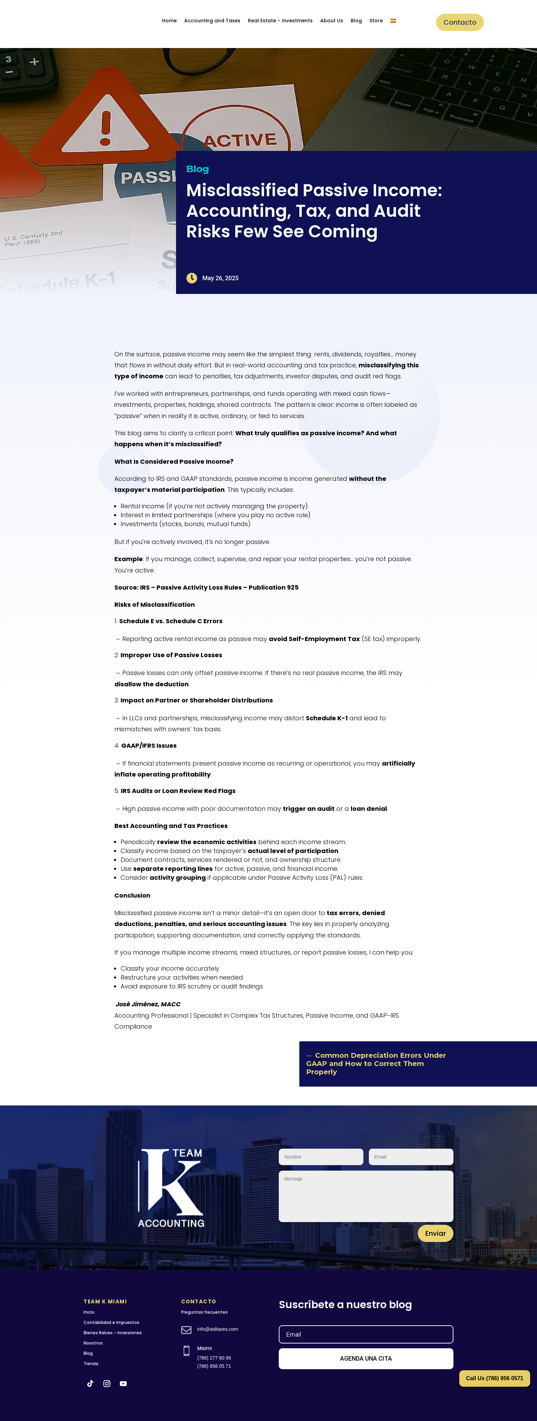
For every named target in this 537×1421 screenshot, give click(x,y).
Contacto (460, 22)
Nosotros (93, 1343)
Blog (356, 20)
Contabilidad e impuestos (111, 1322)
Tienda (91, 1363)
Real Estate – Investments (280, 20)
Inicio (89, 1312)
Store (376, 20)
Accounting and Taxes (212, 20)
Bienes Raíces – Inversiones (113, 1333)
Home (169, 20)
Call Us (494, 1378)
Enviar (435, 1233)
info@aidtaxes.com (217, 1329)
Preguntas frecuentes (204, 1312)
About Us (331, 20)
